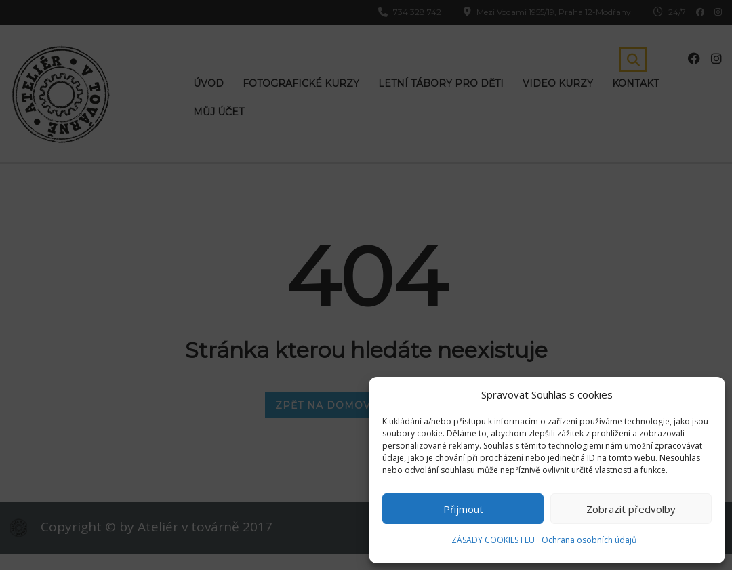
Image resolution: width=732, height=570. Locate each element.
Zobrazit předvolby (631, 509)
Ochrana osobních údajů (589, 540)
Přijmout (463, 509)
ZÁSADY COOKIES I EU (493, 540)
